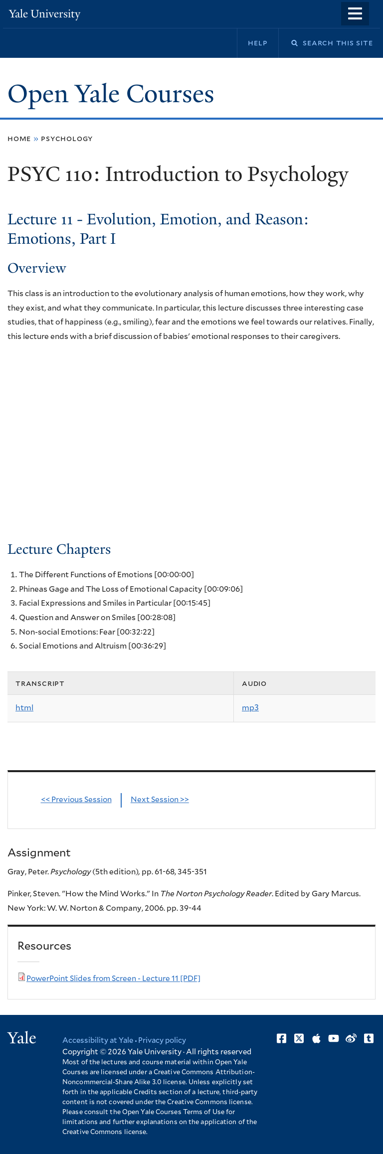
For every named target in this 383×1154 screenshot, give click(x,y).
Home (19, 139)
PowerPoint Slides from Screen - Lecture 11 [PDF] (114, 979)
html (24, 708)
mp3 (250, 708)
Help (257, 43)
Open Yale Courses (111, 94)
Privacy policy (163, 1041)
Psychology (67, 139)
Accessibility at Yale (98, 1041)
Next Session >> (160, 800)
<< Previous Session (76, 800)
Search (288, 43)
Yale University (45, 13)
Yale (21, 1038)
